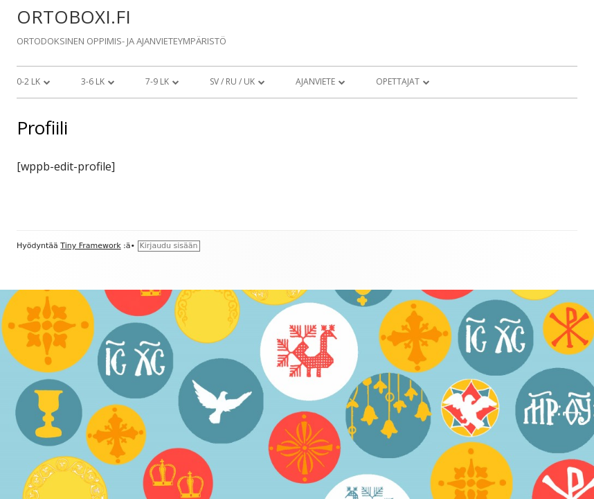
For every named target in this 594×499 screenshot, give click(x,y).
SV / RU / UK (232, 81)
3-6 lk (93, 81)
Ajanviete (315, 81)
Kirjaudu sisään (169, 245)
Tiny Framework (90, 245)
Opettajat (398, 81)
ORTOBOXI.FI (74, 16)
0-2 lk (28, 81)
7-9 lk (157, 81)
